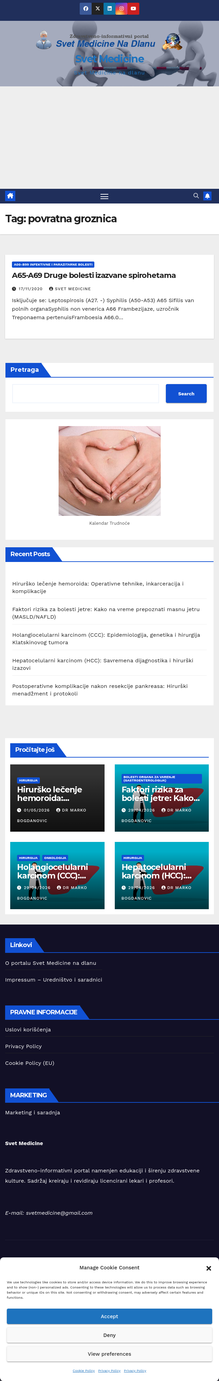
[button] (208, 1267)
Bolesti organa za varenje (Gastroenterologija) (149, 779)
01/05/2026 (37, 810)
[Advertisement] (109, 137)
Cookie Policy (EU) (29, 1063)
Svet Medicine (109, 59)
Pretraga (25, 370)
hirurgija (28, 781)
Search (186, 393)
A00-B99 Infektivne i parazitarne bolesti (53, 264)
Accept (109, 1316)
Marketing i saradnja (32, 1113)
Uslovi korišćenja (28, 1029)
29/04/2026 (142, 810)
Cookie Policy (84, 1370)
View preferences (109, 1354)
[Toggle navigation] (104, 196)
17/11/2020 (31, 288)
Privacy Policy (109, 1370)
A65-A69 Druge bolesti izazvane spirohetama (94, 275)
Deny (109, 1335)
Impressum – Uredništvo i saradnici (53, 979)
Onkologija (55, 858)
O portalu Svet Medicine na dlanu (50, 963)
